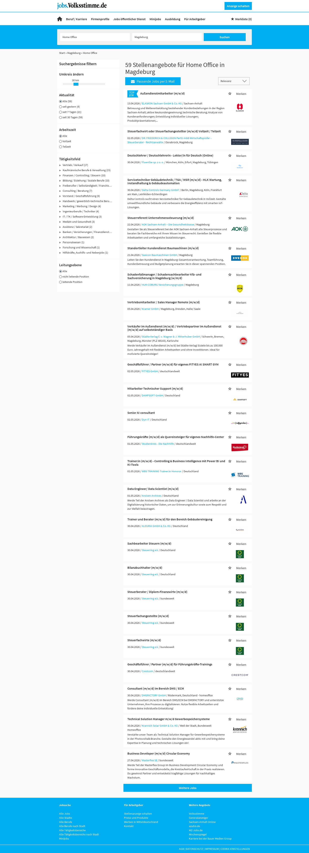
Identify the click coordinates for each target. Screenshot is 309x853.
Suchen (225, 37)
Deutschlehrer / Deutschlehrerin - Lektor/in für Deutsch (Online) (170, 155)
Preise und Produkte (136, 818)
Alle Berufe (65, 822)
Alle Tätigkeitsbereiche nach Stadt (79, 834)
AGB (181, 849)
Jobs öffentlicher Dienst (129, 19)
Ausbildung (172, 19)
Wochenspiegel (198, 834)
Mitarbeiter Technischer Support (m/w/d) (155, 388)
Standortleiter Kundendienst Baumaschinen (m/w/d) (163, 248)
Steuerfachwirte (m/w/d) (144, 640)
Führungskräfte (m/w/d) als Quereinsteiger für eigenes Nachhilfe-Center (175, 437)
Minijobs (155, 19)
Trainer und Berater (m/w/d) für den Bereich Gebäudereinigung (169, 519)
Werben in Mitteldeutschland (141, 822)
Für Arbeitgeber (194, 19)
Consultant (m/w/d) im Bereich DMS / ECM (155, 688)
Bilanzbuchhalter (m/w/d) (144, 568)
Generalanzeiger (198, 818)
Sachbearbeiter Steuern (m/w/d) (149, 543)
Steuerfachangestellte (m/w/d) (148, 616)
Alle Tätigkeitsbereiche (72, 830)
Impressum (212, 849)
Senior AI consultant (141, 413)
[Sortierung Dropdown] (245, 81)
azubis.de (194, 826)
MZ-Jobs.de (196, 830)
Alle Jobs (64, 813)
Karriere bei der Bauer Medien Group (210, 838)
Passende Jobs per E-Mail (153, 81)
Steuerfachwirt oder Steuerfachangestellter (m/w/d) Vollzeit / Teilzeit (174, 131)
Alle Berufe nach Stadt (72, 826)
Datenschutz (194, 849)
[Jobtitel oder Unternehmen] (95, 37)
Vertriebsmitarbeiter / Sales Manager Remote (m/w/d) (163, 302)
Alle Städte (65, 818)
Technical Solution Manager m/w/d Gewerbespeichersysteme (168, 719)
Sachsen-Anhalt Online (202, 822)
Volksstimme (196, 813)
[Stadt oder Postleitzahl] (167, 37)
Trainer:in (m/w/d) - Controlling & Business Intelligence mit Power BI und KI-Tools (176, 463)
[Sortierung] (230, 81)
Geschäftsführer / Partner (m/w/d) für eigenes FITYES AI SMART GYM (173, 364)
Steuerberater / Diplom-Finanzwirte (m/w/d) (157, 592)
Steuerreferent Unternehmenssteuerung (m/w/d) (160, 218)
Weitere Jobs (187, 788)
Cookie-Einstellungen (235, 849)
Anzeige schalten (238, 6)
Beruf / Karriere (76, 19)
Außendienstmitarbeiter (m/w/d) (162, 93)
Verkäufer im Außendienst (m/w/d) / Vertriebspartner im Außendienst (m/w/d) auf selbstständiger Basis (174, 328)
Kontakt (129, 826)
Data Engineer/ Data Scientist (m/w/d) (153, 489)
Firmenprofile (100, 19)
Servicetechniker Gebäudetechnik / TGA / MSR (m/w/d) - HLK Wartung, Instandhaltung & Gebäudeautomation (174, 181)
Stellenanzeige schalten (138, 813)
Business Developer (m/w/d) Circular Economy (158, 753)
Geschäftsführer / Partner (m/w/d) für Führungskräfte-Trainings (169, 664)
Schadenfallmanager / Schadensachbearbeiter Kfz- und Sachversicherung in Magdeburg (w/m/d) (164, 276)
